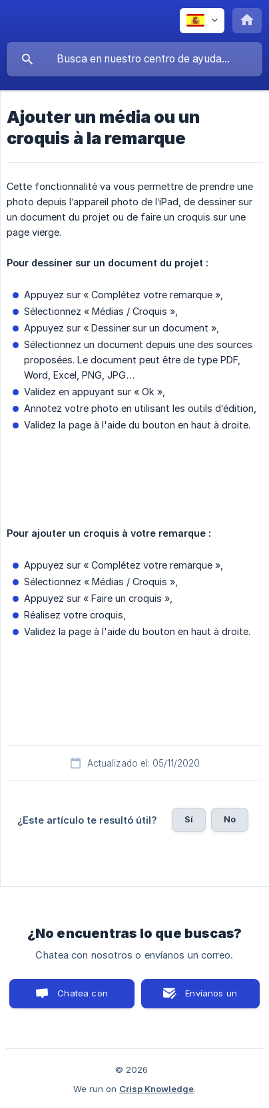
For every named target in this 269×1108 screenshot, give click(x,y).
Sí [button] (188, 819)
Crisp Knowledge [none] (156, 1088)
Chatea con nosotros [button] (80, 998)
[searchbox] (134, 59)
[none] (202, 20)
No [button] (230, 819)
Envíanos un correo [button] (211, 998)
